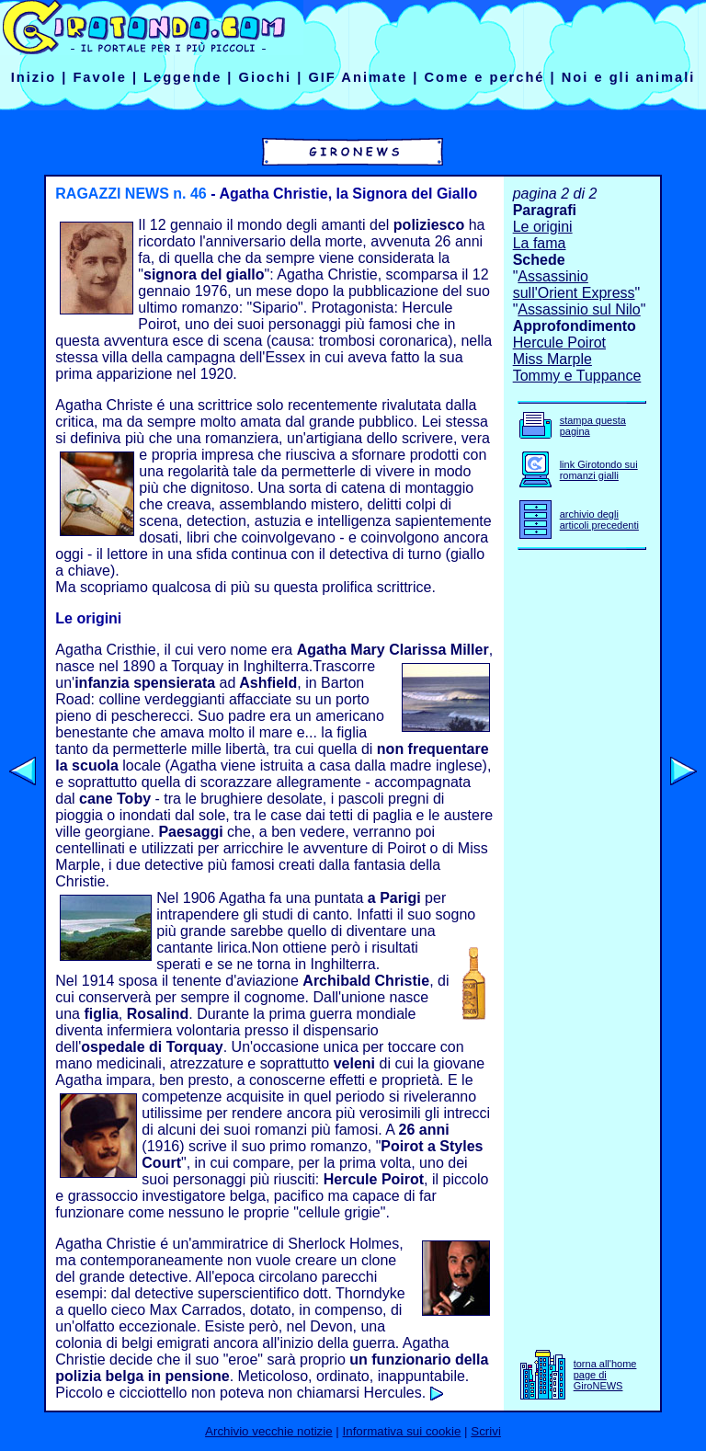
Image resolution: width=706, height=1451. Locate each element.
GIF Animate (357, 77)
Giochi (265, 77)
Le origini (543, 226)
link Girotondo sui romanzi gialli (599, 470)
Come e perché (484, 77)
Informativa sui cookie (402, 1431)
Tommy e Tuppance (577, 375)
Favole (99, 77)
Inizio (33, 77)
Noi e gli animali (629, 77)
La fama (539, 243)
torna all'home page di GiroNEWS (605, 1374)
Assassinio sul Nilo (579, 309)
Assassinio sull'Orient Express (574, 284)
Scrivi (486, 1431)
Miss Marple (552, 359)
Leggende (182, 77)
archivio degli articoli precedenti (599, 519)
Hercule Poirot (559, 342)
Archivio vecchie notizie (269, 1431)
